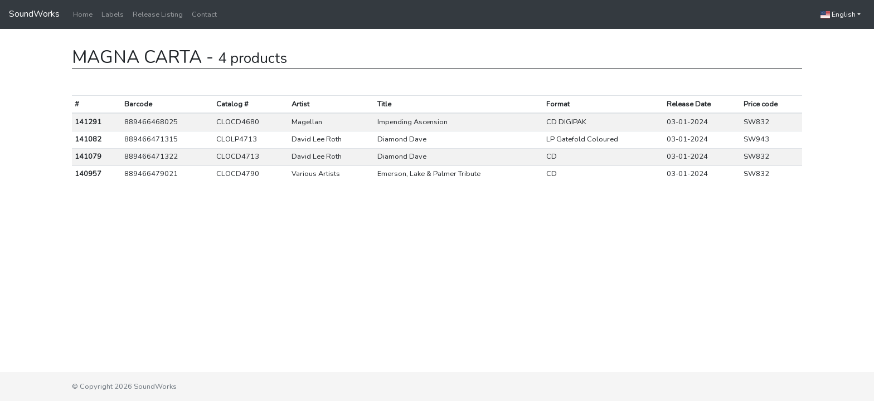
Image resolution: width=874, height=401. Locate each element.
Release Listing (158, 14)
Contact (204, 14)
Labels (112, 14)
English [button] (838, 14)
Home (83, 14)
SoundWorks (34, 14)
